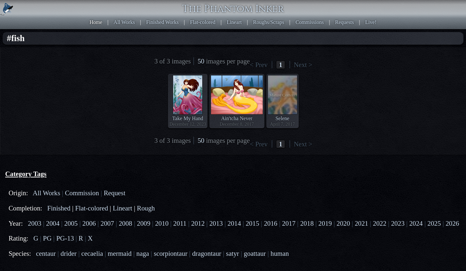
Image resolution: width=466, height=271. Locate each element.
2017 (289, 223)
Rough (146, 208)
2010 (162, 223)
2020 (343, 223)
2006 (89, 223)
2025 (434, 223)
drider (69, 253)
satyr (232, 253)
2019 (325, 223)
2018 (307, 223)
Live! (371, 22)
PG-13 (65, 238)
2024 (416, 223)
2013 (216, 223)
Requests (344, 22)
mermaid (120, 253)
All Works (124, 22)
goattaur (255, 253)
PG (47, 238)
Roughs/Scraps (268, 22)
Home (96, 22)
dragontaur (206, 253)
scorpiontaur (170, 253)
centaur (46, 253)
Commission (82, 193)
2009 (143, 223)
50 (201, 61)
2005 (71, 223)
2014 (234, 223)
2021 (361, 223)
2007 (107, 223)
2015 (252, 223)
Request (114, 193)
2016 (270, 223)
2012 (198, 223)
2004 (53, 223)
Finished (59, 208)
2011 (179, 223)
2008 (125, 223)
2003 (34, 223)
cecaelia (92, 253)
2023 (398, 223)
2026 (452, 223)
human (280, 253)
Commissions (309, 22)
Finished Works (162, 22)
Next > (303, 64)
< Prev (259, 64)
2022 (379, 223)
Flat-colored (202, 22)
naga (142, 253)
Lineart (234, 22)
